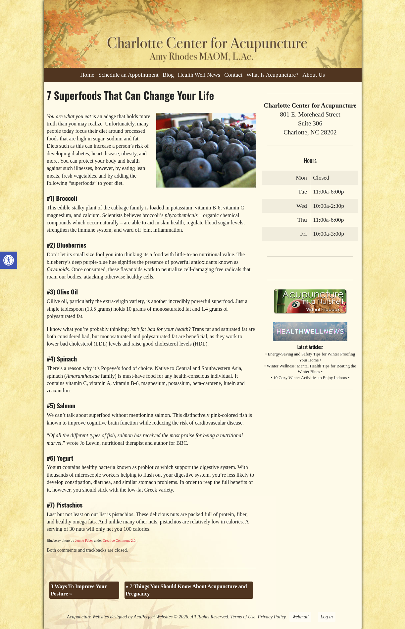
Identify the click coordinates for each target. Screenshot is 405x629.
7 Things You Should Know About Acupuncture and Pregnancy (186, 590)
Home (87, 74)
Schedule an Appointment (128, 74)
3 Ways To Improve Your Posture (79, 590)
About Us (313, 74)
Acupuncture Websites (88, 616)
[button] (8, 260)
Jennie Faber (84, 540)
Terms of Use (242, 616)
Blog (168, 74)
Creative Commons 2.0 (119, 540)
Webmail (300, 616)
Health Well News (199, 74)
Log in (327, 616)
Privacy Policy (271, 616)
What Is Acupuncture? (272, 74)
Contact (233, 74)
